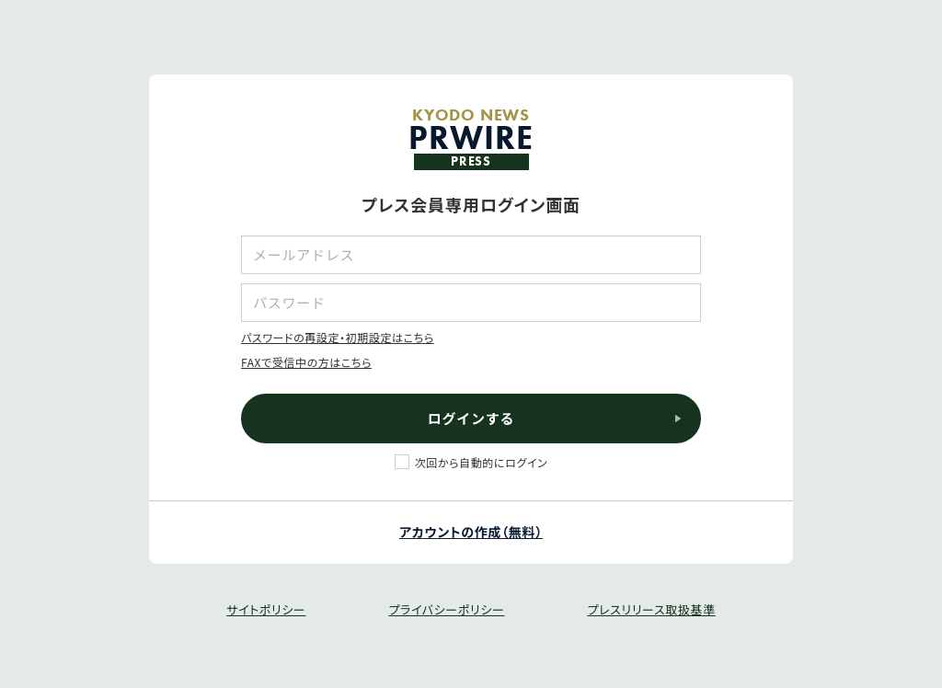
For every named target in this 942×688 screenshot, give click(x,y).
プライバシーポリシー (446, 609)
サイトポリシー (265, 609)
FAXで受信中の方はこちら (306, 362)
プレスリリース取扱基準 (651, 609)
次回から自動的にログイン (481, 462)
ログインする (471, 418)
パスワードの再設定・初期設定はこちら (337, 337)
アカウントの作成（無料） (471, 531)
